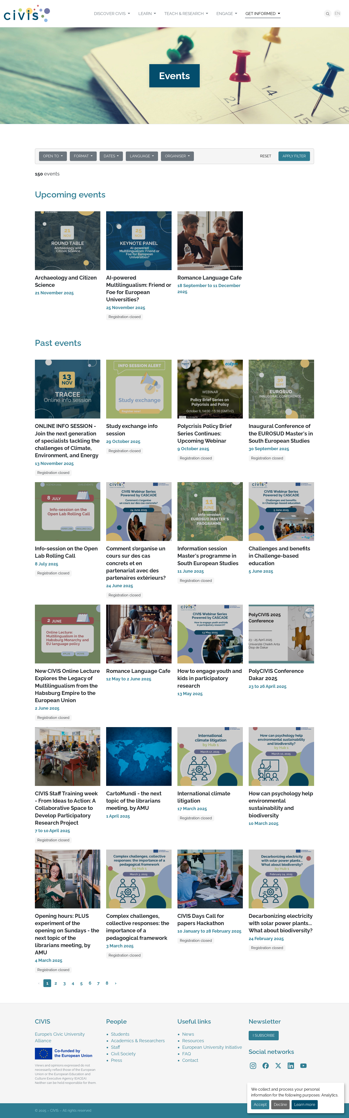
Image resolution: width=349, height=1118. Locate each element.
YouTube (303, 1062)
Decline (280, 1104)
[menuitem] (112, 13)
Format (82, 156)
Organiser (176, 156)
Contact (190, 1060)
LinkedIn (291, 1062)
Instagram (253, 1062)
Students (120, 1034)
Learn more (304, 1104)
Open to (51, 156)
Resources (193, 1040)
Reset (265, 156)
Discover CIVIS (110, 13)
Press (116, 1060)
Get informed (261, 13)
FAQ (186, 1053)
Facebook (266, 1062)
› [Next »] (115, 983)
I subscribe (264, 1035)
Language (140, 156)
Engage (225, 13)
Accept (260, 1104)
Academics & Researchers (138, 1040)
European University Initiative (212, 1047)
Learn (145, 13)
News (188, 1034)
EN (337, 13)
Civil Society (123, 1053)
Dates (110, 156)
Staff (115, 1047)
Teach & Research (184, 13)
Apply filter (294, 156)
